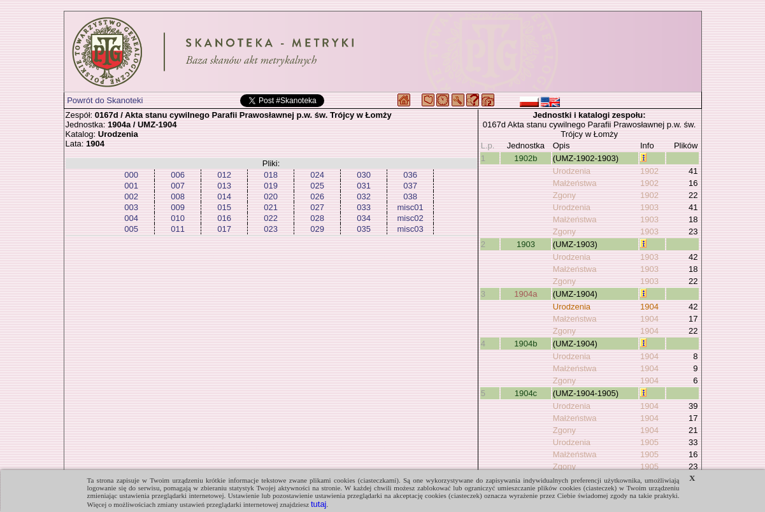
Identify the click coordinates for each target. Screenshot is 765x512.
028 (317, 218)
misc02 (410, 218)
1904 (649, 306)
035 (364, 229)
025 (317, 185)
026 (317, 196)
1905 (649, 442)
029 (317, 229)
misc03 (410, 229)
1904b (525, 343)
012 (224, 175)
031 (364, 185)
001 (131, 185)
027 (317, 207)
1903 (649, 207)
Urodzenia (571, 171)
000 (131, 175)
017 (224, 229)
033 (364, 207)
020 (271, 196)
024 (317, 175)
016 (224, 218)
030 (364, 175)
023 (271, 229)
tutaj (319, 504)
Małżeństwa (575, 183)
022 (271, 218)
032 (364, 196)
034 (364, 218)
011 (178, 229)
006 (178, 175)
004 (131, 218)
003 (131, 207)
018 (271, 175)
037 (410, 185)
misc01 (410, 207)
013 (224, 185)
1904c (526, 393)
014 (224, 196)
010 (178, 218)
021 (271, 207)
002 (131, 196)
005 (131, 229)
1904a (525, 294)
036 (410, 175)
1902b (525, 158)
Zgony (564, 195)
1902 (649, 171)
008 (178, 196)
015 (224, 207)
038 (410, 196)
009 (178, 207)
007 (178, 185)
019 (271, 185)
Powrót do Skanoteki (105, 100)
